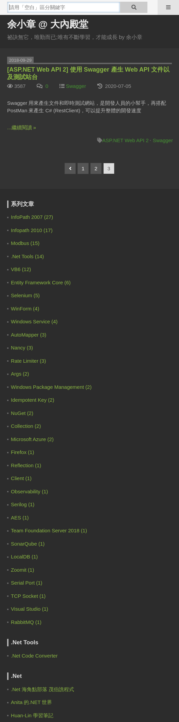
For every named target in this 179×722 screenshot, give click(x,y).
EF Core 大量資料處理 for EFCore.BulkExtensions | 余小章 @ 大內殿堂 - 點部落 (83, 490)
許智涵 (29, 514)
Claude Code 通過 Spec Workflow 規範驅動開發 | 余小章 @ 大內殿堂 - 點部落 (81, 316)
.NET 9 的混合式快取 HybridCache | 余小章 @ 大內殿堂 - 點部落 (69, 289)
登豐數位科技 (109, 711)
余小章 (29, 305)
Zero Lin (32, 237)
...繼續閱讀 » (21, 127)
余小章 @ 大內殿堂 (47, 24)
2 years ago (160, 394)
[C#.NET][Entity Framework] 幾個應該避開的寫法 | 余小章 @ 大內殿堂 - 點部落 (82, 421)
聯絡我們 (105, 685)
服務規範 (74, 685)
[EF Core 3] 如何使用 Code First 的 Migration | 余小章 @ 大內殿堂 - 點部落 (78, 394)
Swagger (76, 86)
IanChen (32, 340)
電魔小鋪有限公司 (42, 711)
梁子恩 (29, 445)
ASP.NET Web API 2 (125, 140)
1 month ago (142, 289)
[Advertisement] (49, 591)
